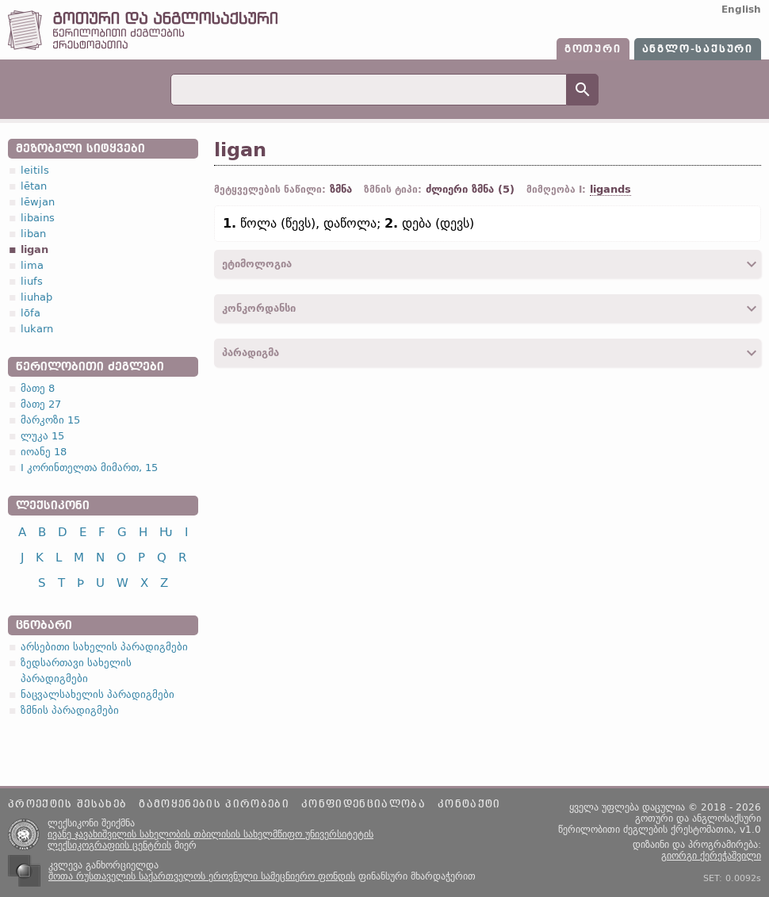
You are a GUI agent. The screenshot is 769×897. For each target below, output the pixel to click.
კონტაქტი (469, 804)
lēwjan (38, 202)
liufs (32, 281)
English (741, 9)
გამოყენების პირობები (214, 804)
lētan (34, 186)
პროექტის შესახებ (67, 804)
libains (38, 218)
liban (33, 234)
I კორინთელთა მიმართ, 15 (89, 467)
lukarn (37, 329)
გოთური (593, 49)
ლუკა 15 (42, 436)
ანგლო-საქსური (697, 49)
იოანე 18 (44, 452)
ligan (34, 249)
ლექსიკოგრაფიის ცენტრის (109, 845)
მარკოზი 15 (50, 420)
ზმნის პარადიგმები (70, 710)
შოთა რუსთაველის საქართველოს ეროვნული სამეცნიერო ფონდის (201, 876)
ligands (610, 189)
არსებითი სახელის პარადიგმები (104, 647)
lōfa (30, 313)
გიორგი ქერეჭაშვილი (711, 855)
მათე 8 (38, 388)
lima (32, 265)
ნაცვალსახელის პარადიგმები (97, 694)
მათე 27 (41, 404)
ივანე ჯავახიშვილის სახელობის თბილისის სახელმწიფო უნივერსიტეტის (210, 834)
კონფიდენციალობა (363, 804)
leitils (35, 170)
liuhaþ (36, 297)
